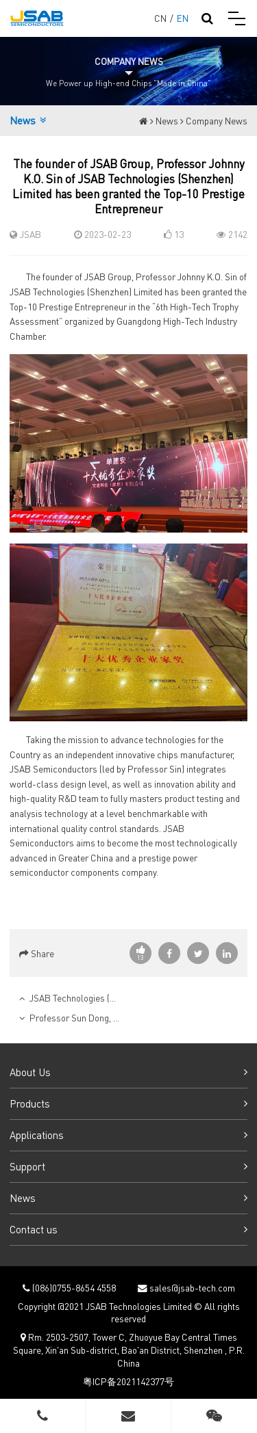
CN (160, 18)
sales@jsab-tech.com (191, 1288)
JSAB (30, 234)
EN (182, 18)
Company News (216, 120)
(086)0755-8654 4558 (73, 1288)
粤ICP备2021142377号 (128, 1381)
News (167, 120)
